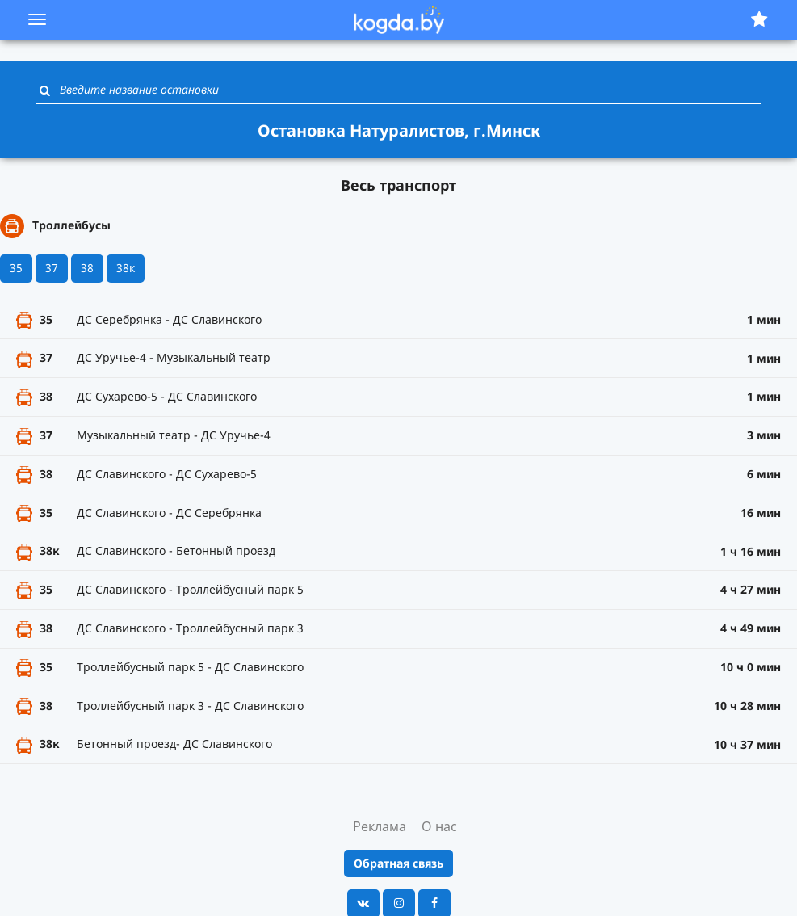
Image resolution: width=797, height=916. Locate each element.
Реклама (379, 826)
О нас (439, 826)
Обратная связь (398, 863)
